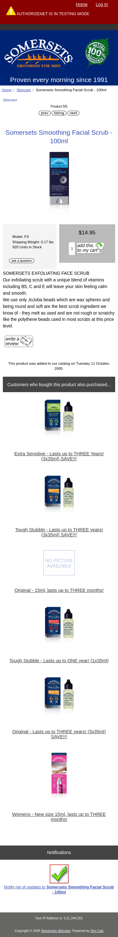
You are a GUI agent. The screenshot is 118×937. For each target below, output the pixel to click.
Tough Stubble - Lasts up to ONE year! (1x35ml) (59, 660)
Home (81, 4)
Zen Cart (97, 931)
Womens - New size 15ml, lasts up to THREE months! (59, 817)
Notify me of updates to (59, 879)
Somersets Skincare (55, 931)
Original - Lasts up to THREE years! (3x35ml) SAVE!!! (59, 734)
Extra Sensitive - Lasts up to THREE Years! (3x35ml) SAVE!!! (59, 456)
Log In (102, 4)
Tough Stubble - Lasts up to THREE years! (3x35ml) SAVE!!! (59, 532)
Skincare (24, 90)
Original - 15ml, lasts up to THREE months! (59, 590)
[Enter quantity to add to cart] (72, 248)
